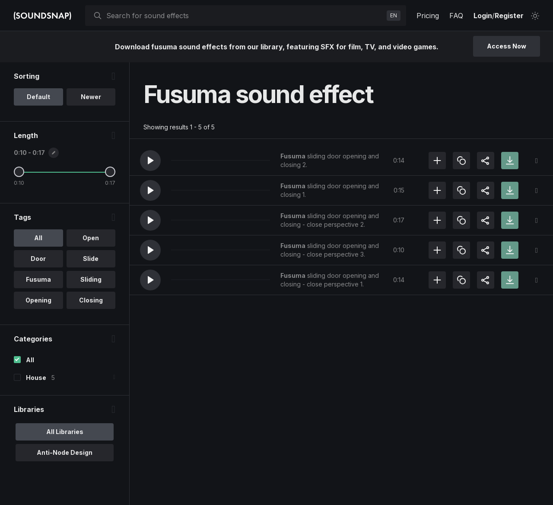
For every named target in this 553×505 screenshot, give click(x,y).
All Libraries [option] (64, 431)
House (36, 377)
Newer (91, 96)
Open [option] (91, 237)
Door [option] (38, 258)
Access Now (506, 46)
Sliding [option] (91, 279)
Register (509, 15)
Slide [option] (91, 258)
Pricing (427, 15)
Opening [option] (38, 300)
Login (483, 15)
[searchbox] (244, 15)
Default (38, 96)
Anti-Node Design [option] (64, 452)
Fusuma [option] (38, 279)
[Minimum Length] (19, 172)
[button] (150, 160)
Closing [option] (91, 300)
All (30, 359)
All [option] (38, 237)
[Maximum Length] (110, 172)
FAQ (456, 15)
